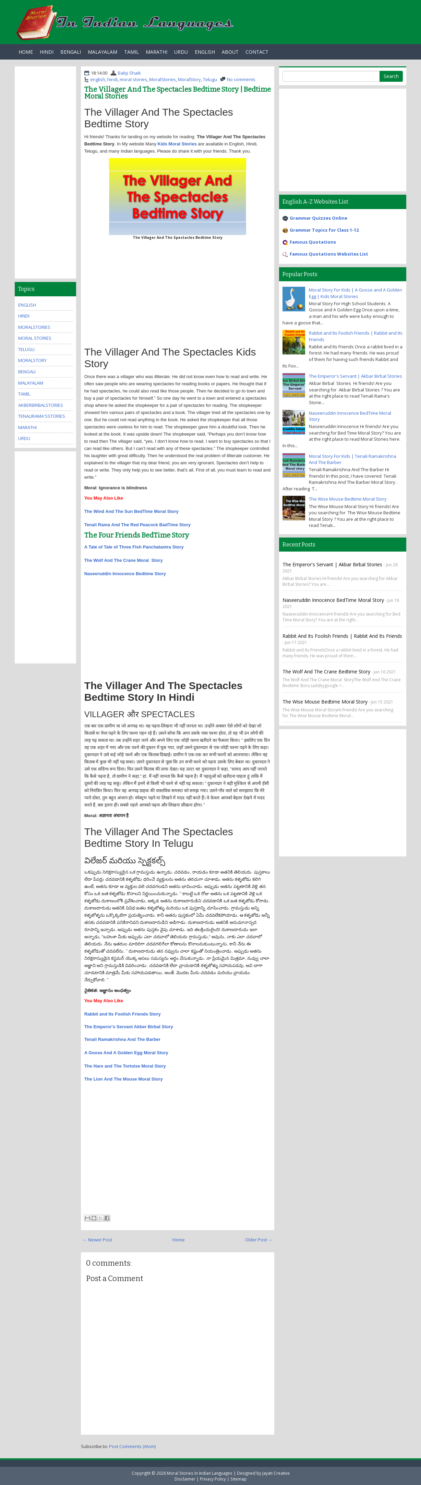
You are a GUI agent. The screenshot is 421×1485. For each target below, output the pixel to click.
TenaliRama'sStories (41, 416)
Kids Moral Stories (177, 143)
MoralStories (162, 79)
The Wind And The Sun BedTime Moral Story (132, 511)
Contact (256, 52)
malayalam (30, 383)
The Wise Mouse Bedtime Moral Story (348, 499)
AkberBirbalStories (40, 405)
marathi (27, 427)
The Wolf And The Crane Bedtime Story (326, 671)
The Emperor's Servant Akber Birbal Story (128, 1026)
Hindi (46, 52)
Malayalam (102, 52)
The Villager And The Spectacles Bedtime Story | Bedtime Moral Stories (177, 92)
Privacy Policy (213, 1479)
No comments (241, 79)
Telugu (210, 79)
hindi (112, 79)
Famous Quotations (313, 242)
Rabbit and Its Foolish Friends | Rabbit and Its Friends (342, 636)
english (97, 79)
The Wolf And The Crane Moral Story (123, 560)
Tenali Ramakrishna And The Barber (122, 1039)
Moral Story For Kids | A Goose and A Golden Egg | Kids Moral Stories (355, 293)
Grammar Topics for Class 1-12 (324, 230)
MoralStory (189, 79)
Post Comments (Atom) (132, 1446)
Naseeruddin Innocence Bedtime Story (125, 573)
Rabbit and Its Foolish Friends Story (122, 1014)
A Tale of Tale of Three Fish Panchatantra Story (134, 547)
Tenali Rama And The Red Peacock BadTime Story (137, 524)
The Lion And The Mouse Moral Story (123, 1079)
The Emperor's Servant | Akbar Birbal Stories (355, 376)
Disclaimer (185, 1479)
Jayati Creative (276, 1473)
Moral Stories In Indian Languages (199, 1473)
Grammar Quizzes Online (318, 218)
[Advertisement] (177, 291)
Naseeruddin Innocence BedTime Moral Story (333, 600)
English (205, 52)
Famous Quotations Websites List (329, 254)
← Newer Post (97, 1240)
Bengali (70, 52)
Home (26, 52)
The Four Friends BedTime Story (136, 535)
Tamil (131, 52)
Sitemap (238, 1479)
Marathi (156, 52)
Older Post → (259, 1240)
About (230, 52)
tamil (24, 394)
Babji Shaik (129, 73)
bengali (27, 372)
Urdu (181, 52)
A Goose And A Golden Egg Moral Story (126, 1052)
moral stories (133, 79)
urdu (24, 438)
